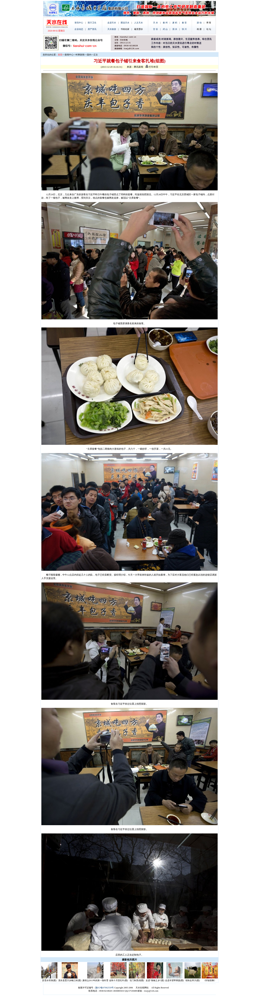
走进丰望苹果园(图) (174, 980)
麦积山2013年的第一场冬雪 (95, 980)
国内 (89, 54)
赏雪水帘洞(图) (49, 980)
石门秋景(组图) (137, 980)
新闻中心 (69, 54)
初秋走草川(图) (192, 980)
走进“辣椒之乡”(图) (155, 980)
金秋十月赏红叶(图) (118, 980)
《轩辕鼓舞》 (209, 980)
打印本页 (152, 66)
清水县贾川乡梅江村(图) (69, 980)
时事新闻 (80, 54)
